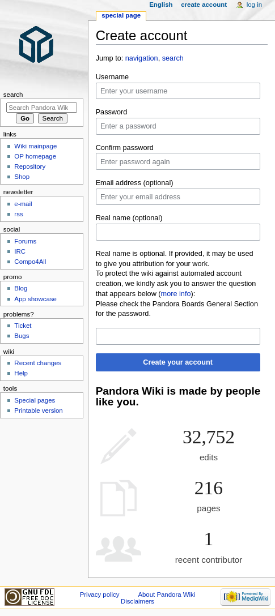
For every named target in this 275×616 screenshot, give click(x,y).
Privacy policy (100, 594)
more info (176, 294)
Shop (21, 176)
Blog (20, 288)
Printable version (38, 410)
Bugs (21, 335)
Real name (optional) (129, 218)
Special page (121, 15)
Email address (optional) (135, 183)
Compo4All (30, 261)
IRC (20, 251)
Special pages (34, 400)
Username (112, 77)
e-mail (23, 203)
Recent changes (37, 363)
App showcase (35, 299)
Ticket (22, 325)
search (173, 58)
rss (18, 214)
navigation (141, 58)
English (160, 4)
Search (13, 94)
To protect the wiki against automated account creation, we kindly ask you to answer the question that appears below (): (176, 284)
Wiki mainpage (35, 146)
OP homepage (35, 156)
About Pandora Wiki (166, 594)
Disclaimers (137, 601)
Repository (29, 166)
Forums (25, 241)
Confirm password (125, 148)
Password (112, 112)
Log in (254, 4)
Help (21, 373)
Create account (204, 4)
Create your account (178, 362)
